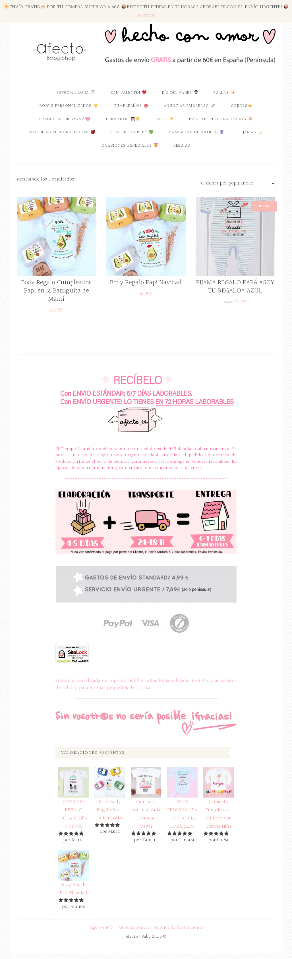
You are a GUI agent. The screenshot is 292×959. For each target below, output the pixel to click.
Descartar (146, 15)
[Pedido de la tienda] (236, 183)
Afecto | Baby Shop (59, 51)
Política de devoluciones (179, 927)
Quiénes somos (134, 927)
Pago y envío (101, 927)
